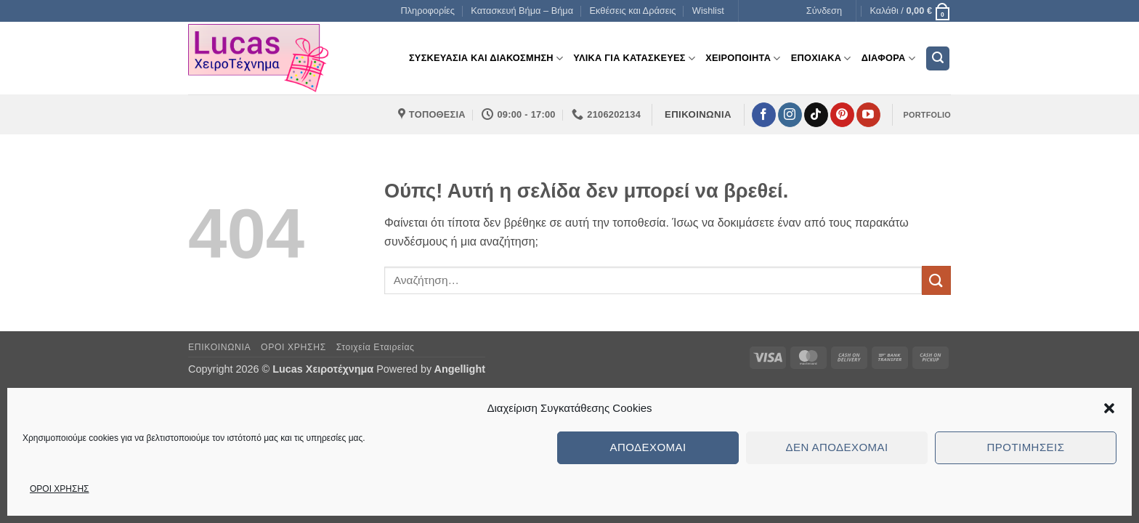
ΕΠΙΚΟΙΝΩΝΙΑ (219, 347)
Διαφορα (888, 58)
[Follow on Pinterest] (842, 114)
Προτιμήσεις (1026, 447)
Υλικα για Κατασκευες (634, 58)
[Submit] (936, 280)
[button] (1109, 408)
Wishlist (708, 10)
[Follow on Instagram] (790, 114)
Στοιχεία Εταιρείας (375, 347)
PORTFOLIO (927, 114)
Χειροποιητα (743, 58)
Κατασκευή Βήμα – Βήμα (522, 10)
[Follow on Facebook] (764, 114)
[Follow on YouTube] (868, 114)
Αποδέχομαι (647, 447)
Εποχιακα (821, 58)
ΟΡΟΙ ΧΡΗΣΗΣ (59, 489)
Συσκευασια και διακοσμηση (486, 58)
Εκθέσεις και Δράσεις (633, 10)
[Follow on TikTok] (816, 114)
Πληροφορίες (427, 10)
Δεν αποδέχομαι (836, 447)
